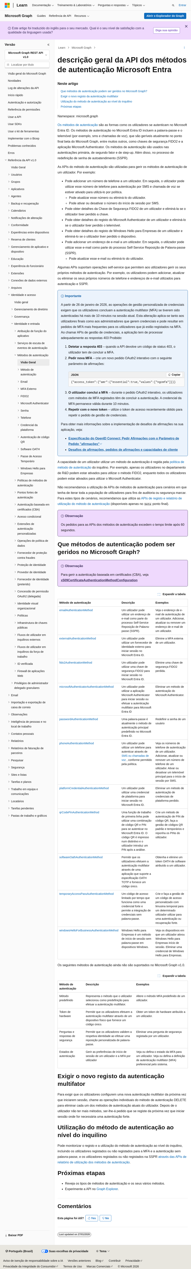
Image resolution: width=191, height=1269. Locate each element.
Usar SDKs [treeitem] (15, 124)
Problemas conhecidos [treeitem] (22, 145)
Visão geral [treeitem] (21, 302)
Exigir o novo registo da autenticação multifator (89, 96)
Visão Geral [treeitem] (18, 167)
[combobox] (27, 55)
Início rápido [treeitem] (15, 95)
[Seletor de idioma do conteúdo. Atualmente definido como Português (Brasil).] (19, 1251)
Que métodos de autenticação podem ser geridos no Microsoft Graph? (104, 91)
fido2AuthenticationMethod (75, 662)
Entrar (182, 5)
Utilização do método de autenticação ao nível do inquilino (96, 101)
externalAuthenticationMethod (77, 638)
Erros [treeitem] (11, 152)
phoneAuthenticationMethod (76, 743)
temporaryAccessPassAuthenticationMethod (86, 893)
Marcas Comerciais (98, 1266)
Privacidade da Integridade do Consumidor (29, 1266)
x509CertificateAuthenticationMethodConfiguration (99, 580)
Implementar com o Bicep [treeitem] (23, 138)
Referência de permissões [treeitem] (24, 109)
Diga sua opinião (166, 30)
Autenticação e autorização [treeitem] (24, 102)
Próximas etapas (71, 106)
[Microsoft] (7, 5)
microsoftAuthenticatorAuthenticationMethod (86, 686)
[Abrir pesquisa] (173, 5)
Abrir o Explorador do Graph (165, 15)
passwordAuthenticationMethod (78, 719)
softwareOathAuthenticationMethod (81, 857)
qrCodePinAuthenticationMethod (79, 812)
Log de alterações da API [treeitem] (23, 88)
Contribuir (115, 1260)
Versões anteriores (79, 1260)
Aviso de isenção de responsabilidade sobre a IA (33, 1260)
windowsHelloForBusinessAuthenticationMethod (88, 930)
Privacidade (132, 1260)
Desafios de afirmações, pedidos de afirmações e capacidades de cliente (123, 449)
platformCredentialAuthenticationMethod (84, 788)
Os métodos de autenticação (78, 125)
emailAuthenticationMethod (76, 610)
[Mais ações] (184, 48)
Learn (61, 47)
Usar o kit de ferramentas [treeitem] (23, 131)
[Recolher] (48, 44)
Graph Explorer (107, 1189)
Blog (98, 1260)
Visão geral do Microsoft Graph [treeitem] (27, 73)
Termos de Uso (72, 1266)
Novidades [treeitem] (14, 80)
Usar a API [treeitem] (14, 116)
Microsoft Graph (82, 47)
